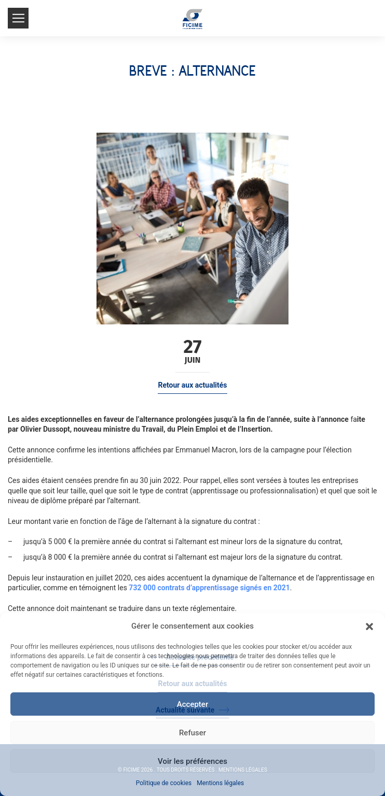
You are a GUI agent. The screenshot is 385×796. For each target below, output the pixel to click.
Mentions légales (220, 783)
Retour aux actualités (192, 385)
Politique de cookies (163, 783)
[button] (369, 626)
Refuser (192, 732)
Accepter (192, 704)
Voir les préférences (192, 761)
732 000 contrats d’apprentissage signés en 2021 (209, 588)
